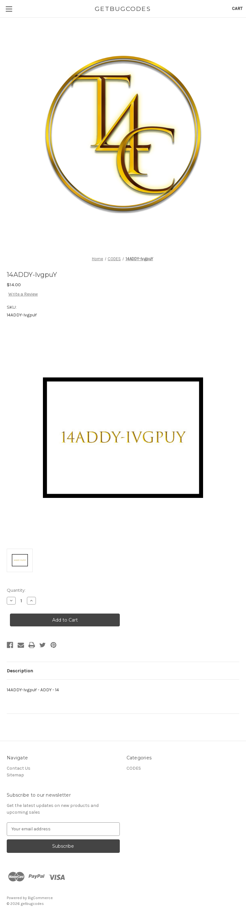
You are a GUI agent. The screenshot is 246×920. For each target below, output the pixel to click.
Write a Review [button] (23, 294)
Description (20, 671)
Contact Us (18, 768)
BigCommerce (40, 898)
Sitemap (15, 775)
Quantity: (16, 590)
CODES (134, 768)
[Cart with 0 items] (237, 8)
